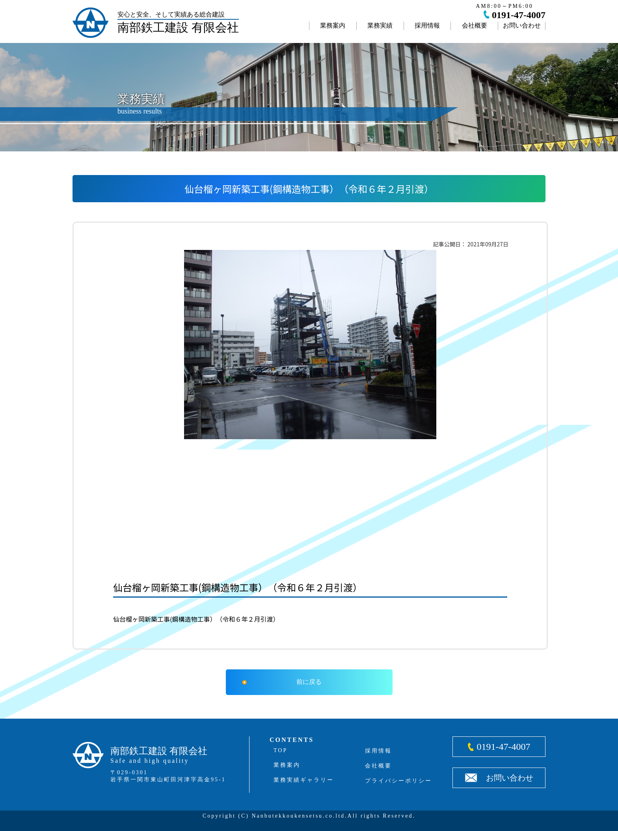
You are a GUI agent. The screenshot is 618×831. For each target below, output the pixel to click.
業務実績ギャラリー (304, 780)
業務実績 (380, 25)
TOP (280, 750)
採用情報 (427, 25)
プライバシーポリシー (398, 781)
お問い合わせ (522, 25)
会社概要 (474, 25)
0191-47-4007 (518, 15)
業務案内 (332, 25)
